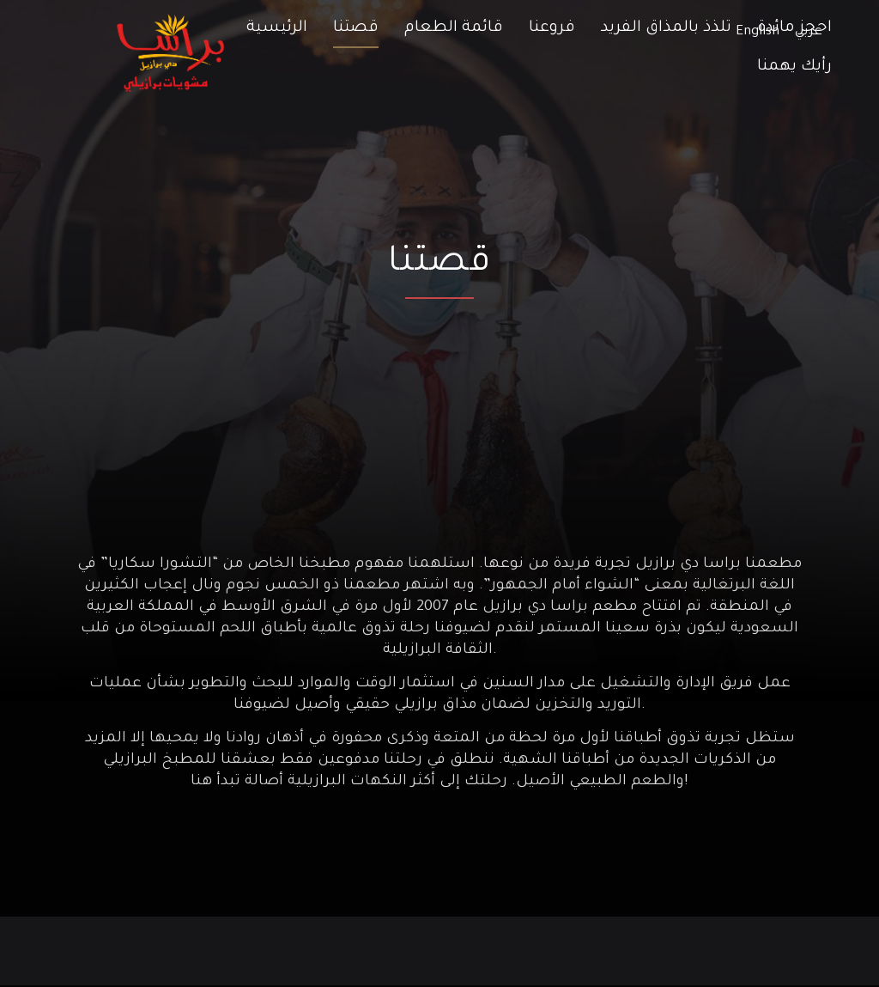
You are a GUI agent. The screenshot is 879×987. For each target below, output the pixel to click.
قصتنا (356, 28)
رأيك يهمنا (794, 67)
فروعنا (552, 28)
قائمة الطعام (453, 28)
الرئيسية (276, 28)
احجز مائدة (794, 28)
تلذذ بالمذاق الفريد (666, 28)
